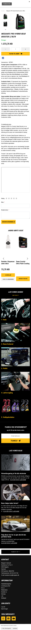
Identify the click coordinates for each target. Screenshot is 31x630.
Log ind (3, 607)
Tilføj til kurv (15, 54)
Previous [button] (5, 14)
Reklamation (4, 590)
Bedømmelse (5, 210)
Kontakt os (4, 592)
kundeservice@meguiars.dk (12, 575)
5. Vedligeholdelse (7, 417)
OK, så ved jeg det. (7, 628)
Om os (3, 588)
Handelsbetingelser (6, 584)
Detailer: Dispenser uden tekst (8, 263)
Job (2, 596)
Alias (3, 202)
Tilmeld (15, 441)
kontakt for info (23, 278)
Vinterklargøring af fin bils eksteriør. (13, 473)
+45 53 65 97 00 (14, 573)
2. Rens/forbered (7, 344)
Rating (2, 198)
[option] (5, 16)
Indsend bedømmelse (8, 222)
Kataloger (3, 598)
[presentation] (3, 258)
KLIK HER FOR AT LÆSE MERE (18, 480)
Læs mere (15, 295)
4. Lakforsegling (7, 393)
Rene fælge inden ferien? (9, 503)
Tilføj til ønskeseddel (8, 279)
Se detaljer (8, 275)
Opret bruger (4, 609)
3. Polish (4, 368)
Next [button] (5, 29)
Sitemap (3, 594)
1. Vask (3, 320)
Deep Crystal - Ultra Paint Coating (22, 263)
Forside (2, 10)
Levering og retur (5, 586)
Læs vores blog (15, 451)
